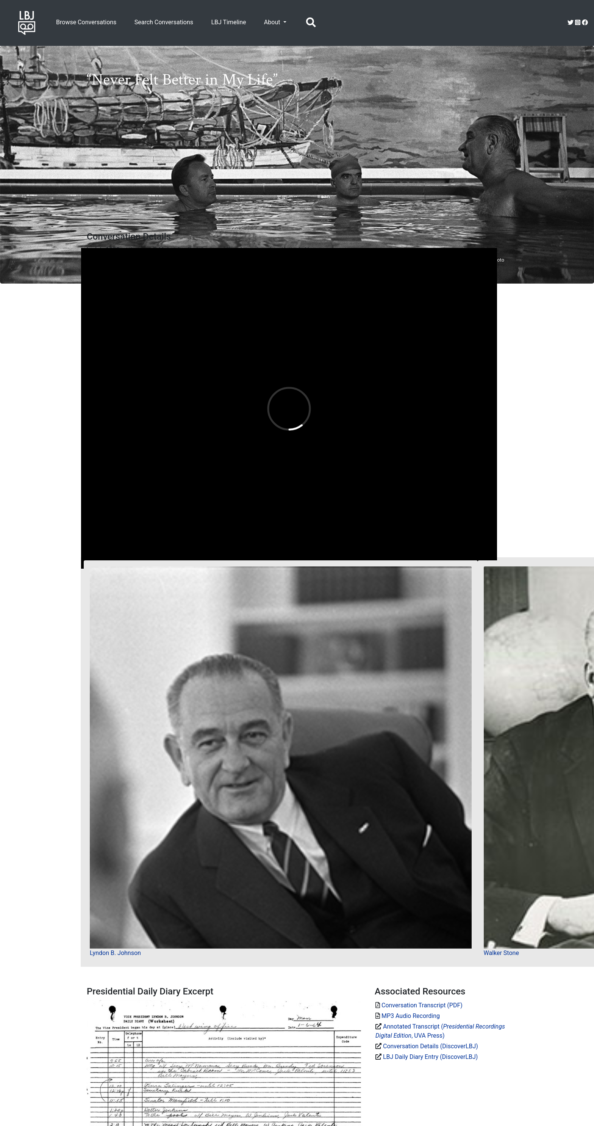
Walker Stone (501, 953)
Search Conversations (163, 22)
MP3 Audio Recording (410, 1015)
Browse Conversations (86, 22)
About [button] (273, 22)
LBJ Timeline (228, 22)
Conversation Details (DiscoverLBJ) (430, 1046)
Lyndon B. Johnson (115, 953)
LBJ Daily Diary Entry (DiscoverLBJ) (430, 1056)
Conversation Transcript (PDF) (422, 1005)
